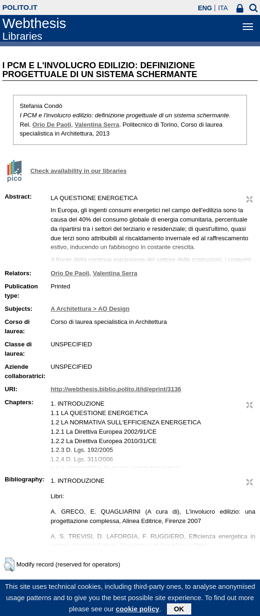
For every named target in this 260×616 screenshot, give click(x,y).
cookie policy (137, 611)
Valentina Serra (96, 124)
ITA (223, 8)
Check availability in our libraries (78, 170)
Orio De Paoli (51, 124)
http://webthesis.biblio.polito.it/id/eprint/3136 (116, 389)
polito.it (19, 7)
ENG (205, 8)
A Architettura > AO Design (90, 308)
